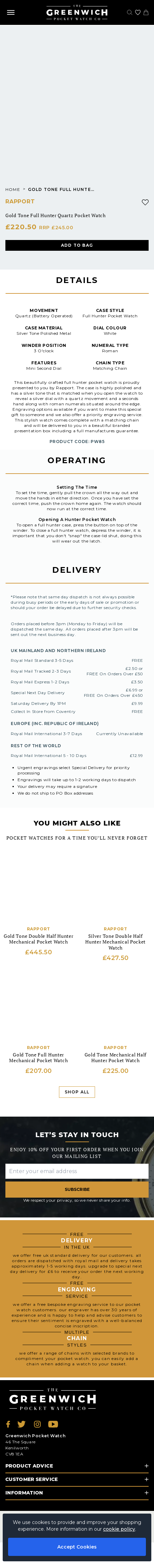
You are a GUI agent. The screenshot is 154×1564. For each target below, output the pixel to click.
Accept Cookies (77, 1547)
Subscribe (77, 1189)
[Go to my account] (138, 12)
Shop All (77, 1091)
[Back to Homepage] (77, 12)
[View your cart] (146, 12)
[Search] (129, 12)
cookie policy (119, 1529)
